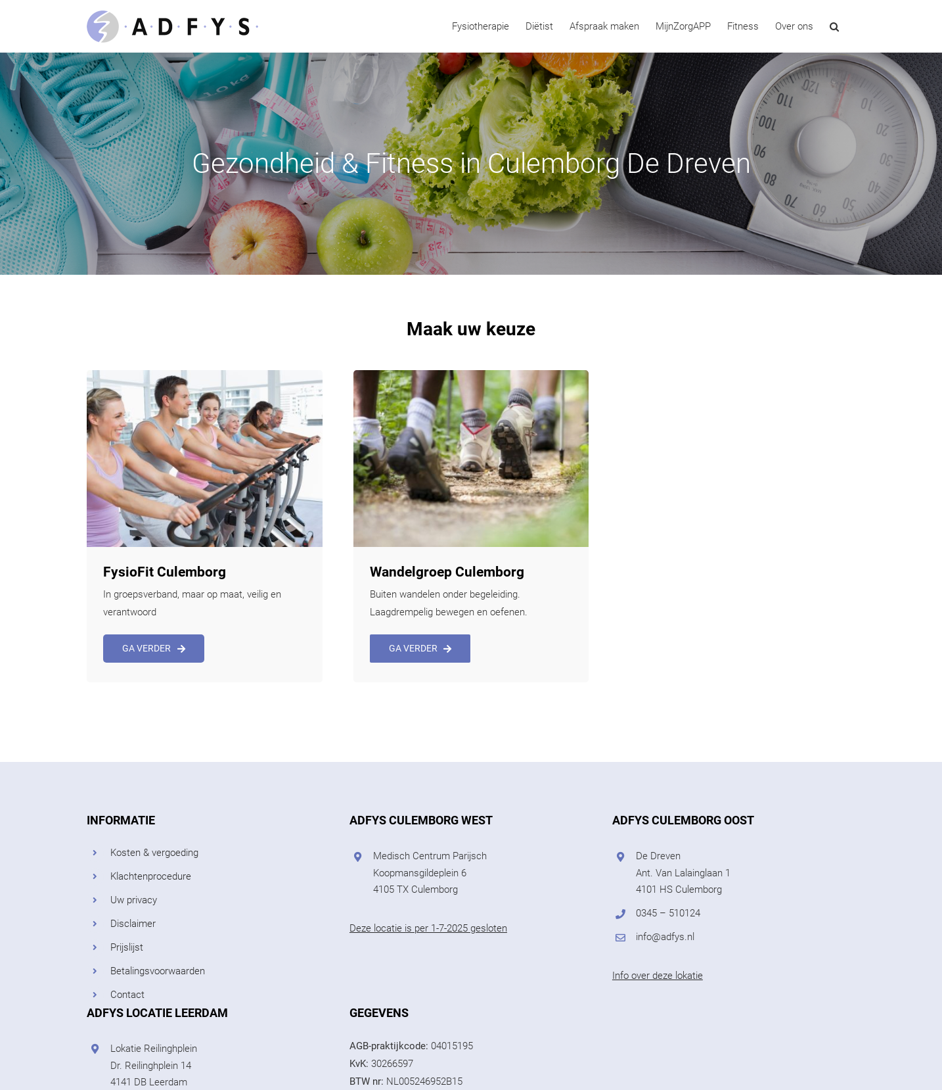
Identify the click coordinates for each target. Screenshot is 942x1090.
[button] (834, 26)
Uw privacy (133, 900)
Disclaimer (133, 924)
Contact (127, 995)
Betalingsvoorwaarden (157, 971)
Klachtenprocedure (150, 876)
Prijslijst (126, 947)
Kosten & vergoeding (154, 853)
